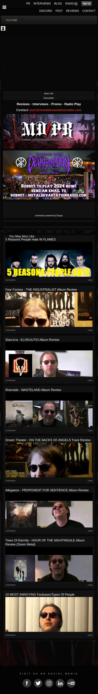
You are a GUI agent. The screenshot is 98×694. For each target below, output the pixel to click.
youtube (11, 20)
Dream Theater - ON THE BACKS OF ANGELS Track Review (47, 440)
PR (28, 3)
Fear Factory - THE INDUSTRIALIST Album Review (41, 289)
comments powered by (49, 215)
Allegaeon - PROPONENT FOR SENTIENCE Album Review (47, 490)
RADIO (69, 3)
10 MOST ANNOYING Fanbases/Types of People (40, 594)
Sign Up (87, 3)
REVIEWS (72, 10)
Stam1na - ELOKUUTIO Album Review (32, 340)
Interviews (41, 104)
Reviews (24, 104)
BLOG (58, 3)
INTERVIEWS (42, 3)
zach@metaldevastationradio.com (55, 110)
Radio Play (72, 104)
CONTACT (89, 10)
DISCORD (45, 10)
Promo (56, 104)
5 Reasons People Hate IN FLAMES (30, 239)
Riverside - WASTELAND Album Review (33, 390)
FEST (59, 10)
